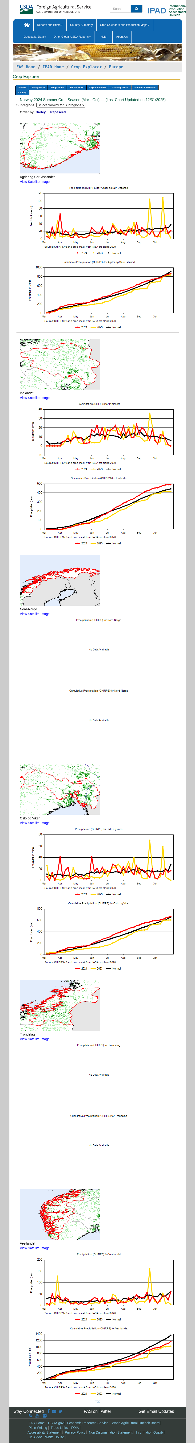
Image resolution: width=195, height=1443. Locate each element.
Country (22, 92)
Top (97, 1401)
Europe (116, 67)
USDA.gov (56, 1423)
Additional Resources (145, 87)
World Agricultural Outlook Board (136, 1423)
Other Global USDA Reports (72, 36)
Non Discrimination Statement (110, 1432)
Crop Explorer (86, 67)
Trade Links (59, 1428)
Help (103, 36)
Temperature (57, 87)
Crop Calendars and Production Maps (125, 25)
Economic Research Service (87, 1423)
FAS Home (26, 67)
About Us (122, 36)
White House (54, 1437)
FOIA (75, 1428)
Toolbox (22, 87)
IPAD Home (53, 67)
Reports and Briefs (50, 25)
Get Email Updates (156, 1411)
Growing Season (120, 87)
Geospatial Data (35, 36)
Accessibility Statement (44, 1432)
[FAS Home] (44, 8)
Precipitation (38, 87)
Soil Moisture (76, 87)
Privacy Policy (75, 1432)
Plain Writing (38, 1428)
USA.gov (35, 1437)
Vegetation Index (97, 87)
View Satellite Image (35, 182)
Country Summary (81, 25)
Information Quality (150, 1432)
